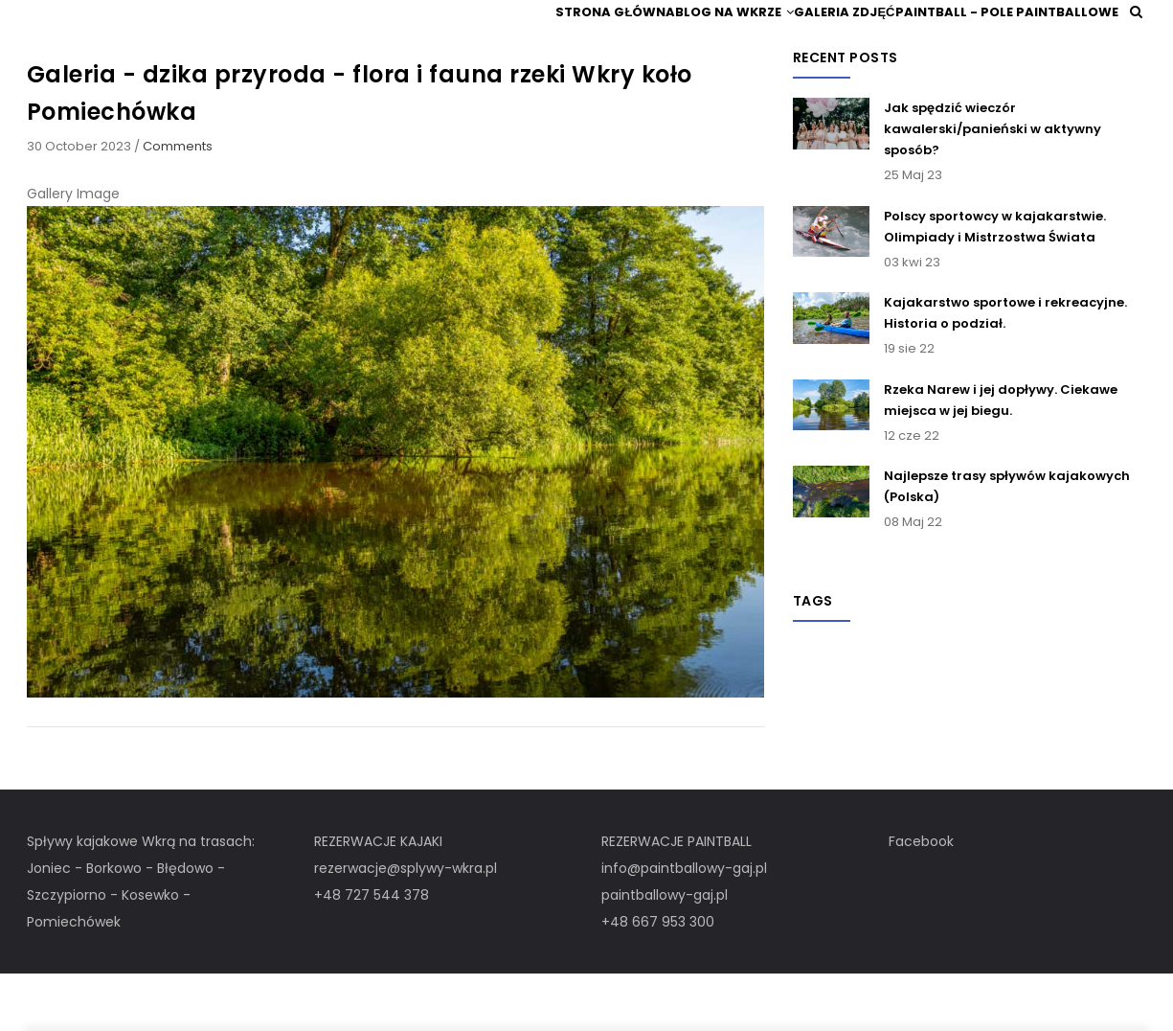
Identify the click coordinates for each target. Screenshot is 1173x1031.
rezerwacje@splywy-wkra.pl (405, 924)
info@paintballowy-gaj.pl (684, 924)
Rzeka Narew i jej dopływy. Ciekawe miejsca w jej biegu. (1000, 455)
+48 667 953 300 (657, 978)
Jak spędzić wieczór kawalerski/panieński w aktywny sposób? (992, 185)
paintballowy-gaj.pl (664, 951)
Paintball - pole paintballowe (1006, 40)
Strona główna (581, 40)
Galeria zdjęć (837, 40)
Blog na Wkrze (713, 40)
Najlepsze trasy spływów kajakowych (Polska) (1007, 541)
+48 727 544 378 (371, 951)
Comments (178, 202)
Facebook (921, 897)
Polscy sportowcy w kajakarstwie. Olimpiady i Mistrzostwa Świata (995, 282)
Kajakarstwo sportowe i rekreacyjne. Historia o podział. (1005, 368)
